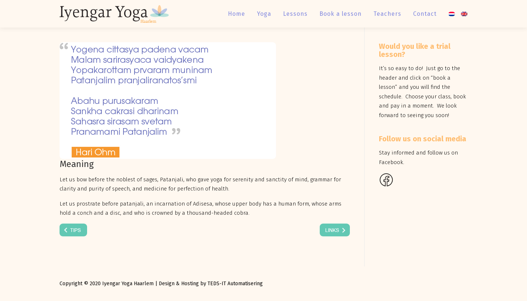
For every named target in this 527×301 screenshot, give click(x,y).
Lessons (295, 13)
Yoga (264, 13)
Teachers (387, 13)
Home (236, 13)
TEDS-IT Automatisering (235, 283)
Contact (425, 13)
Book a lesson (340, 13)
